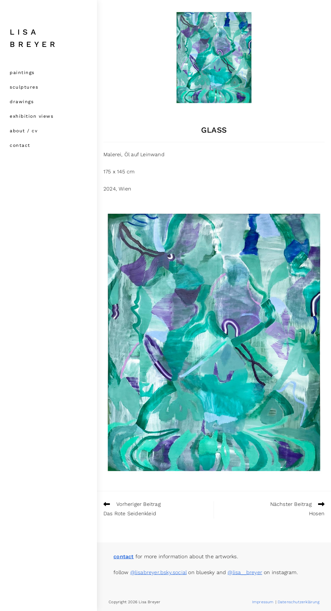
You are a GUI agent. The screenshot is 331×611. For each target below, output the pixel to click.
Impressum (263, 602)
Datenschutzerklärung (298, 602)
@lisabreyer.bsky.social (158, 572)
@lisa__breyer (245, 572)
